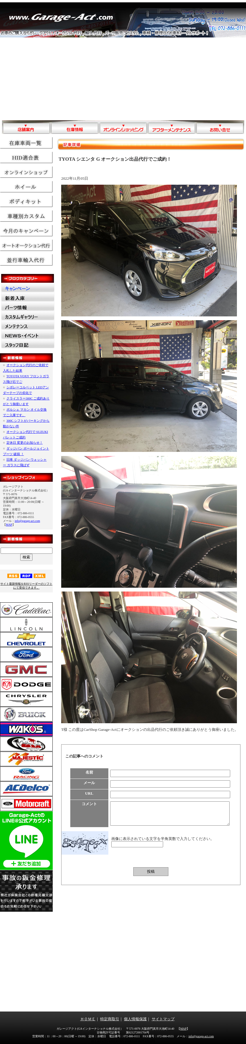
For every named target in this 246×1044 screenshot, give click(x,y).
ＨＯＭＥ (87, 1019)
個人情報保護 (135, 1019)
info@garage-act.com (27, 520)
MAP (9, 524)
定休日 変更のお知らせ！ (24, 442)
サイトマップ (163, 1019)
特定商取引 (109, 1019)
